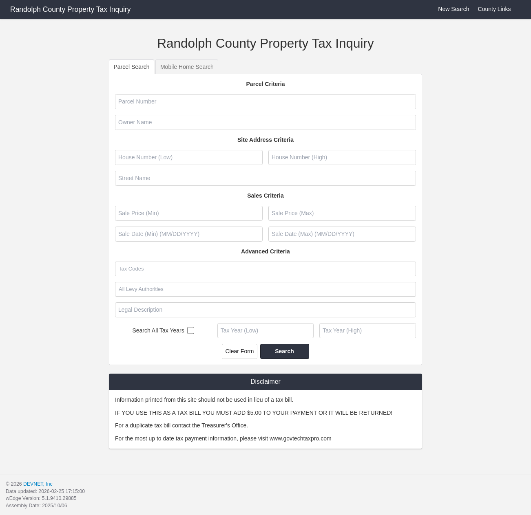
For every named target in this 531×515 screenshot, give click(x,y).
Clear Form (239, 351)
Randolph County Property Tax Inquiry (70, 9)
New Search (448, 9)
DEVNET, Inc (37, 484)
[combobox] (265, 269)
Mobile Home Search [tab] (187, 67)
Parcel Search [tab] (132, 67)
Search (284, 351)
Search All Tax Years (158, 330)
